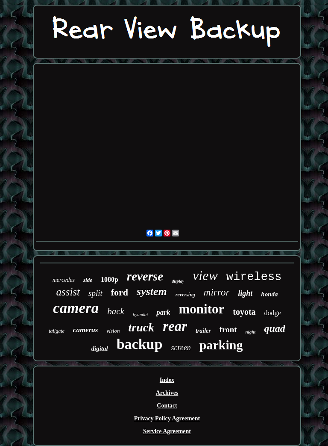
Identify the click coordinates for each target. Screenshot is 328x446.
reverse (145, 276)
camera (76, 308)
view (205, 275)
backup (140, 344)
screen (180, 347)
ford (119, 292)
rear (175, 326)
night (251, 331)
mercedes (64, 280)
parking (221, 345)
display (178, 281)
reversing (185, 295)
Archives (167, 393)
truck (141, 327)
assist (68, 292)
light (245, 293)
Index (167, 380)
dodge (272, 312)
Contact (167, 405)
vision (113, 331)
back (115, 311)
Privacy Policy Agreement (167, 418)
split (95, 293)
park (163, 312)
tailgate (56, 331)
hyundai (140, 314)
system (152, 291)
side (87, 280)
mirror (217, 292)
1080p (109, 279)
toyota (244, 311)
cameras (85, 330)
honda (269, 294)
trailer (203, 331)
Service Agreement (167, 431)
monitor (201, 308)
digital (99, 348)
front (228, 329)
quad (274, 328)
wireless (254, 277)
